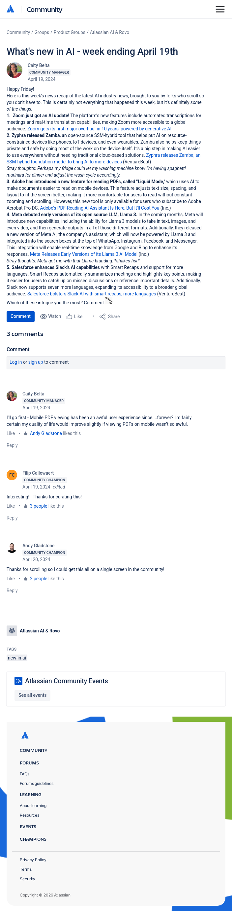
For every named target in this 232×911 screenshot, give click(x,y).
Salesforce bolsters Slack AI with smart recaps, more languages (91, 293)
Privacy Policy (33, 859)
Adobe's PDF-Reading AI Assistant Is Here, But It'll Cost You (100, 208)
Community (45, 9)
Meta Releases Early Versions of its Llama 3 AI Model (83, 254)
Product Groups (69, 32)
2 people (38, 578)
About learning (33, 805)
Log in (16, 362)
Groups (42, 32)
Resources (29, 815)
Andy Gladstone (46, 433)
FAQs (24, 773)
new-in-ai (17, 657)
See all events (32, 695)
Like (11, 433)
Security (27, 878)
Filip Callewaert (38, 473)
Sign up (35, 362)
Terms (26, 869)
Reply (12, 445)
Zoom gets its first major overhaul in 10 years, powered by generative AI (99, 128)
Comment (21, 316)
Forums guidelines (36, 783)
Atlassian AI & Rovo (109, 32)
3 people (38, 506)
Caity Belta (38, 65)
